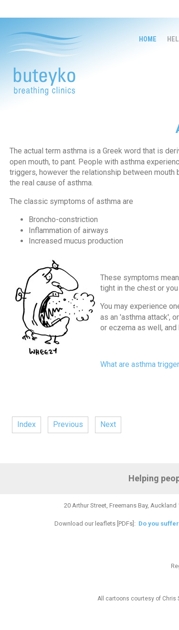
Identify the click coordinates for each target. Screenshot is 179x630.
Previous (68, 424)
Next (108, 424)
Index (26, 424)
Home (148, 39)
